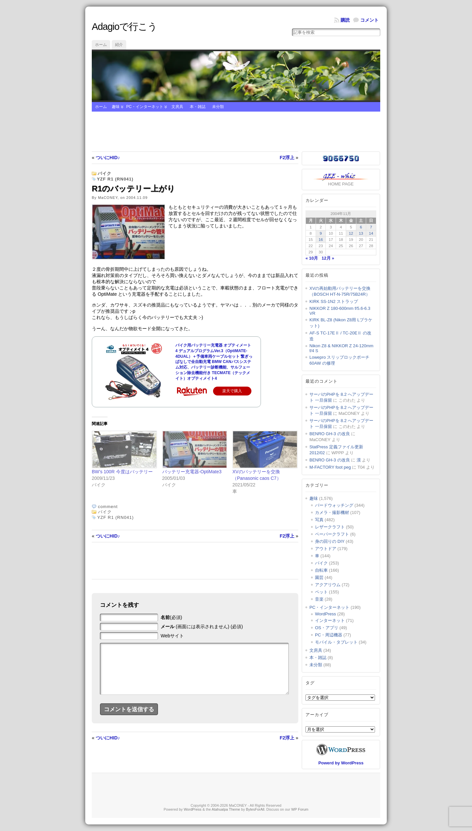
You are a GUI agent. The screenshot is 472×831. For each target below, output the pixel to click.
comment (108, 506)
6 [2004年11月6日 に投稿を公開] (361, 227)
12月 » (328, 258)
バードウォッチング (334, 505)
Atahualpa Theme (226, 809)
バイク (104, 173)
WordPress (325, 613)
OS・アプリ (326, 627)
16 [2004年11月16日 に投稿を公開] (321, 239)
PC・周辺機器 (328, 634)
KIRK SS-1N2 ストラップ (333, 301)
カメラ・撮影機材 (332, 512)
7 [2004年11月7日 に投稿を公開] (371, 227)
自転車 (321, 570)
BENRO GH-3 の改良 (329, 433)
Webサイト (172, 635)
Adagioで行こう (124, 26)
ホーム (101, 44)
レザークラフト (330, 526)
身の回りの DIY (329, 541)
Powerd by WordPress (341, 762)
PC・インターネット (144, 106)
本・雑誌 (198, 106)
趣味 (116, 106)
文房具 (177, 106)
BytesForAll (255, 809)
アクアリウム (328, 584)
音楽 (319, 599)
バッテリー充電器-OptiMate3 (192, 471)
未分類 (218, 106)
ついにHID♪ (108, 157)
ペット (321, 591)
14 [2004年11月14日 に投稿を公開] (371, 233)
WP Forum (299, 809)
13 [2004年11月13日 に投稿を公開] (361, 233)
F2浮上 (287, 157)
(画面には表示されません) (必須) (202, 626)
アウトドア (325, 548)
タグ (310, 682)
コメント (369, 20)
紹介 (119, 44)
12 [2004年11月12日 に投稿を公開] (351, 233)
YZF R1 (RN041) (115, 179)
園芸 (319, 577)
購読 (345, 20)
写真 (319, 519)
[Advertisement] (236, 131)
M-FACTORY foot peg (330, 467)
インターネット (330, 620)
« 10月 (311, 258)
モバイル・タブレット (336, 642)
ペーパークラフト (332, 534)
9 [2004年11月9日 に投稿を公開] (321, 233)
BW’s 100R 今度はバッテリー (122, 471)
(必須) (171, 617)
